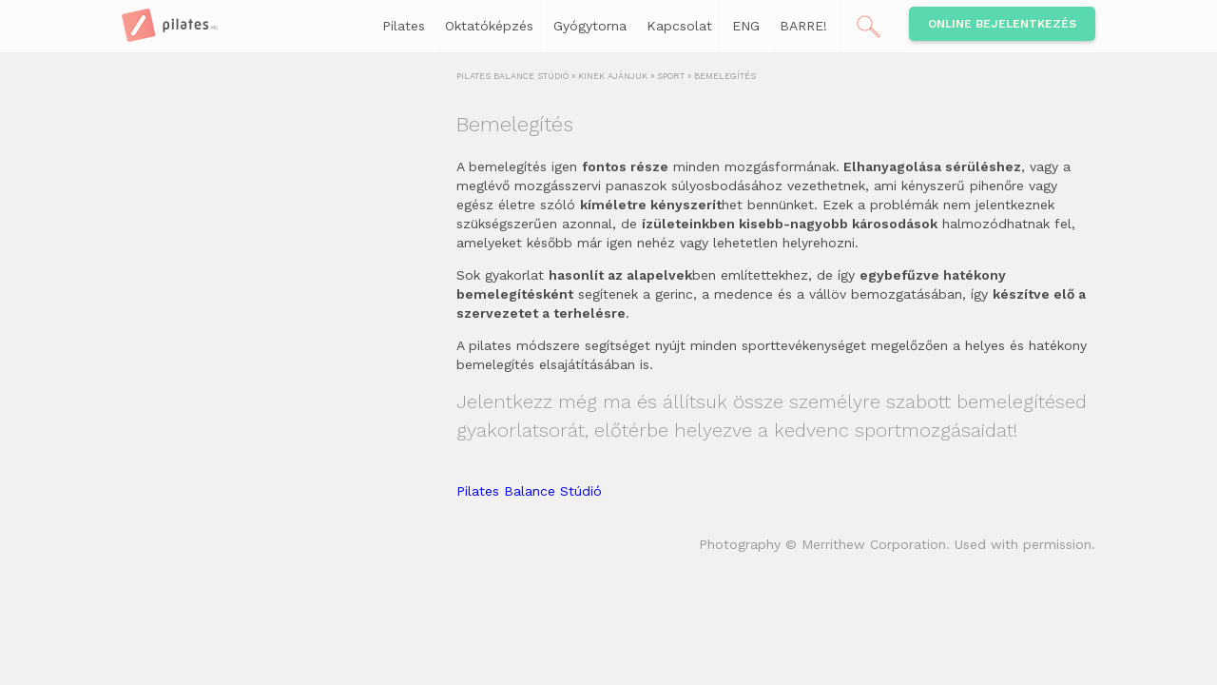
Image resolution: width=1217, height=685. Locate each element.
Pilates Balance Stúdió (529, 491)
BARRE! (803, 25)
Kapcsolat (679, 25)
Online (1002, 23)
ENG (746, 25)
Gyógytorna (590, 25)
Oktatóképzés (489, 25)
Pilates (403, 25)
